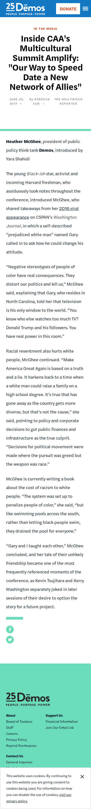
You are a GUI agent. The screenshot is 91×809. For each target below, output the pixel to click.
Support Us (54, 715)
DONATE (68, 9)
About (10, 715)
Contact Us (14, 755)
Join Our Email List (60, 727)
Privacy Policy (16, 739)
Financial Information (62, 721)
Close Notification (82, 788)
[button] (10, 629)
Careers (12, 733)
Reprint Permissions (21, 745)
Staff (9, 727)
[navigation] (85, 9)
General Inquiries (19, 761)
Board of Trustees (19, 721)
